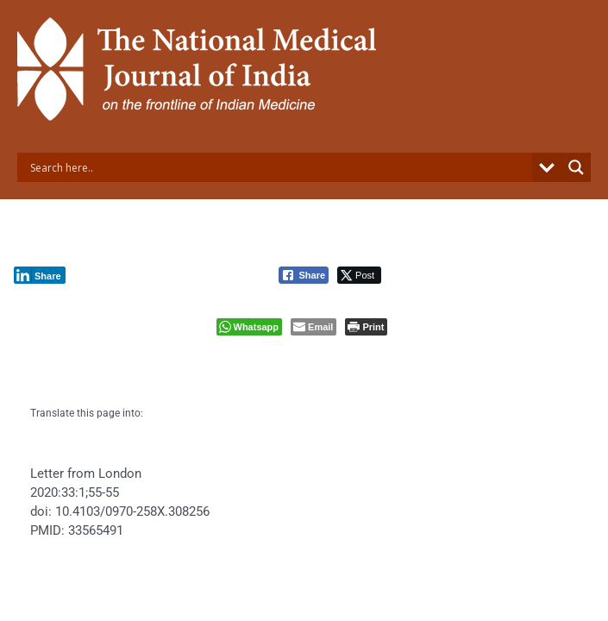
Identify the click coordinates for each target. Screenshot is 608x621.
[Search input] (279, 167)
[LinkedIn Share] (40, 275)
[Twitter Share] (359, 275)
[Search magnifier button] (576, 167)
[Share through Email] (313, 327)
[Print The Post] (366, 327)
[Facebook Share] (304, 275)
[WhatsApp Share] (249, 327)
